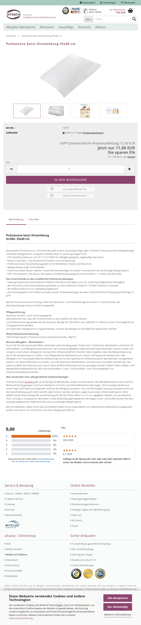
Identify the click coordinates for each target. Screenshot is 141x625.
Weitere (100, 27)
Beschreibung (16, 219)
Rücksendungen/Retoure (84, 504)
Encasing (29, 381)
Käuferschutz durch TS (83, 559)
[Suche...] (88, 19)
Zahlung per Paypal (81, 554)
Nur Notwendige (117, 606)
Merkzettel (128, 2)
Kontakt (10, 509)
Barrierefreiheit (13, 515)
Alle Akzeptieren (117, 598)
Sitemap (10, 504)
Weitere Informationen (117, 614)
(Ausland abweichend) (93, 132)
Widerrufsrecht (13, 549)
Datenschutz (12, 565)
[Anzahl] (70, 169)
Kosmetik (84, 27)
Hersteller (34, 219)
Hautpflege (66, 27)
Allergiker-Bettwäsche (20, 27)
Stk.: (8, 162)
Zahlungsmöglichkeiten (83, 498)
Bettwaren (47, 27)
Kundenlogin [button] (108, 2)
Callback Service (14, 498)
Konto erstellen (13, 570)
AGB (8, 543)
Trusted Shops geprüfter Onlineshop (90, 543)
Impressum (11, 559)
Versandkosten (79, 493)
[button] (87, 2)
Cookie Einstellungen (82, 565)
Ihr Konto (76, 520)
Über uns (76, 515)
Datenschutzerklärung (21, 618)
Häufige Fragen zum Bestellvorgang (90, 509)
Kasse (74, 525)
